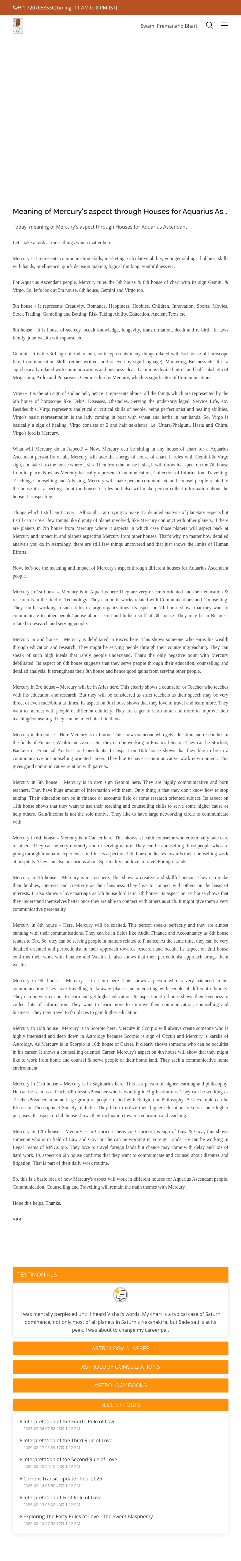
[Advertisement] (120, 137)
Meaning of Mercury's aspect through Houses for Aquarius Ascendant (120, 211)
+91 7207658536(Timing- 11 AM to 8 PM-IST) (65, 7)
